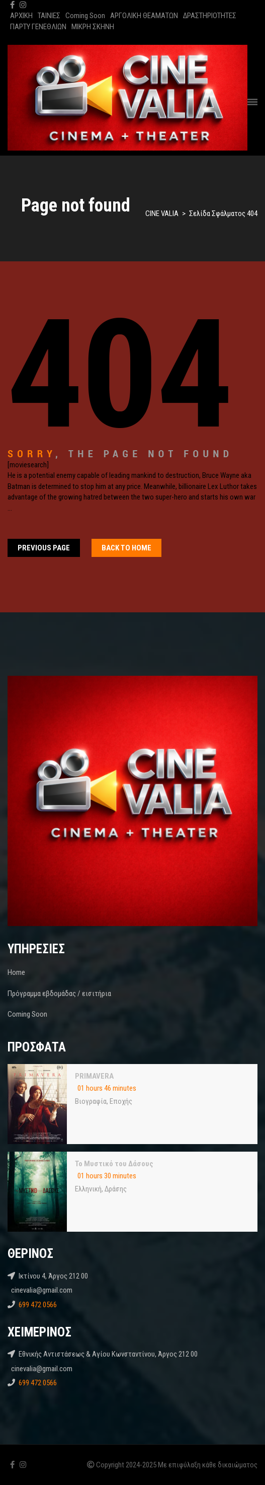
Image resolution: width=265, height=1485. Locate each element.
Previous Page (44, 547)
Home (16, 972)
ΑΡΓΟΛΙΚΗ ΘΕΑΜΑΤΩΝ (144, 15)
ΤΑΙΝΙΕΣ (49, 15)
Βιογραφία (91, 1101)
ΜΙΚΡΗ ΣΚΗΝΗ (92, 26)
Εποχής (121, 1101)
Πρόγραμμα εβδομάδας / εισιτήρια (59, 993)
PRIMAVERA (94, 1076)
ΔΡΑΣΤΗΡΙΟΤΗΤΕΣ (209, 15)
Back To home (126, 547)
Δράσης (116, 1188)
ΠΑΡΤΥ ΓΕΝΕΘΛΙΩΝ (38, 26)
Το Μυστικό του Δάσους (114, 1163)
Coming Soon (85, 15)
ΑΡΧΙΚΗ (21, 15)
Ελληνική (88, 1188)
